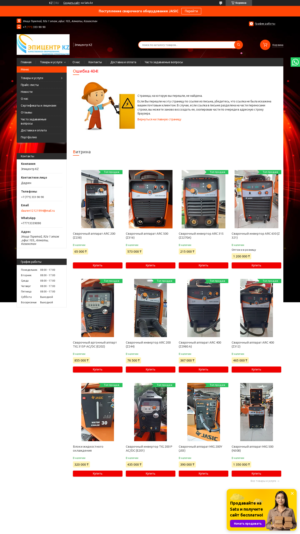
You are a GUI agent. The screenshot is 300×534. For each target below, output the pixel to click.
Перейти (191, 11)
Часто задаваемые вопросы (164, 62)
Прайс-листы (30, 85)
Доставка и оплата (123, 62)
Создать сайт (71, 2)
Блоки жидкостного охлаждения (88, 448)
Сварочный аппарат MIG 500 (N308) (252, 448)
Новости (26, 91)
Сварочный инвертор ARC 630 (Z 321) (256, 235)
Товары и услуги (51, 62)
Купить (97, 265)
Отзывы (26, 112)
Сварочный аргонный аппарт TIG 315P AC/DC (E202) (95, 344)
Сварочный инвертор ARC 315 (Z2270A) (201, 235)
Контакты (95, 62)
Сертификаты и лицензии (38, 105)
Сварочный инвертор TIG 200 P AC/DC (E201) (149, 448)
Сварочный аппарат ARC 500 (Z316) (147, 235)
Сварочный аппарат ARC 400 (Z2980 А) (200, 344)
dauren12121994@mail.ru (38, 210)
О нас (76, 62)
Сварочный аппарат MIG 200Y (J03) (200, 448)
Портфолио (29, 137)
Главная (26, 62)
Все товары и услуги (263, 481)
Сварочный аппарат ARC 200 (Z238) (94, 235)
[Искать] (238, 44)
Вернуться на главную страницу (159, 119)
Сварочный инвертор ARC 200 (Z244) (148, 344)
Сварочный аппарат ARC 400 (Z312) (253, 344)
